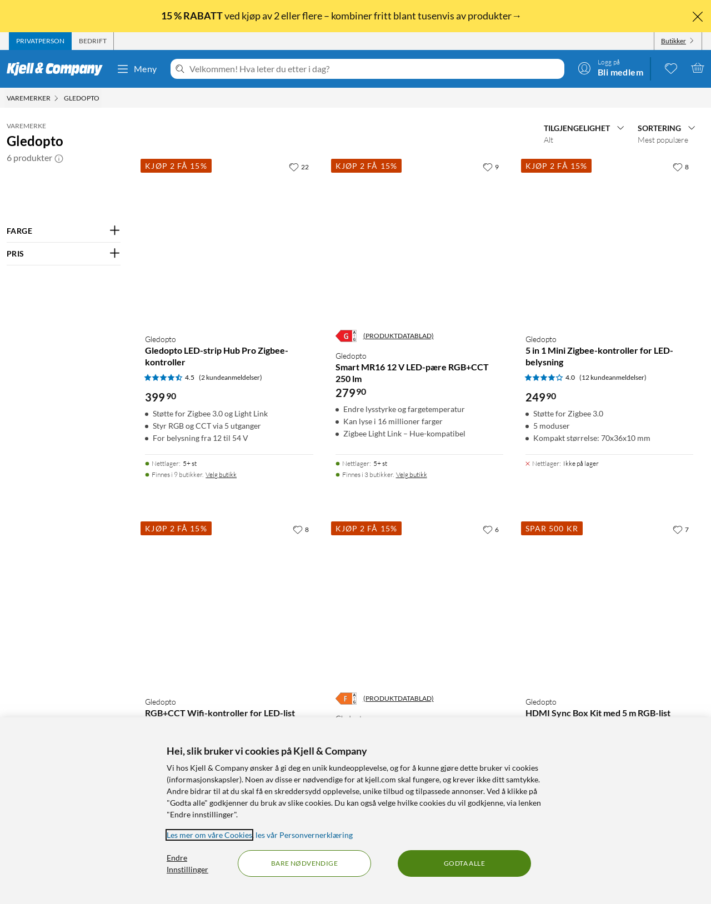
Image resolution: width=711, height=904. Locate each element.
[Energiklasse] (346, 335)
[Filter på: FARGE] (64, 231)
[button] (59, 157)
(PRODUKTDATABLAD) (398, 336)
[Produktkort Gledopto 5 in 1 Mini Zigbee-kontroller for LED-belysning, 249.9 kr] (609, 240)
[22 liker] (299, 166)
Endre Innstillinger (187, 863)
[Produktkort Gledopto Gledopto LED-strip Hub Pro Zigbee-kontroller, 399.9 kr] (229, 240)
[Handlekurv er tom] (697, 67)
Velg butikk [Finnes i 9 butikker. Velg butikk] (221, 474)
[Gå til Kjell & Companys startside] (58, 69)
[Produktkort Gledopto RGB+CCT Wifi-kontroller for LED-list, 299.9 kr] (229, 603)
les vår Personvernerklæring (304, 835)
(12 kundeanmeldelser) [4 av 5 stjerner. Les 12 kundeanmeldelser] (613, 377)
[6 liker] (491, 529)
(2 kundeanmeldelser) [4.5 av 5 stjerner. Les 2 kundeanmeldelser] (230, 377)
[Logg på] (610, 67)
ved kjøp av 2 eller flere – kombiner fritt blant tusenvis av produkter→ (342, 15)
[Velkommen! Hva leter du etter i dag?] (374, 69)
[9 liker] (491, 166)
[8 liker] (681, 166)
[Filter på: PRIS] (64, 253)
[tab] (40, 41)
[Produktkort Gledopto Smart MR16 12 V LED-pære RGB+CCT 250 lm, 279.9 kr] (419, 240)
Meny (136, 69)
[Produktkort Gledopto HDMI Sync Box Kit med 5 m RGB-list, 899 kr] (609, 603)
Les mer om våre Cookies (209, 835)
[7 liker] (681, 529)
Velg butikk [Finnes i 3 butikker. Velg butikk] (411, 474)
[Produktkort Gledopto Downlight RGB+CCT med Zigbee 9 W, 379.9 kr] (419, 603)
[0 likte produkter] (671, 67)
